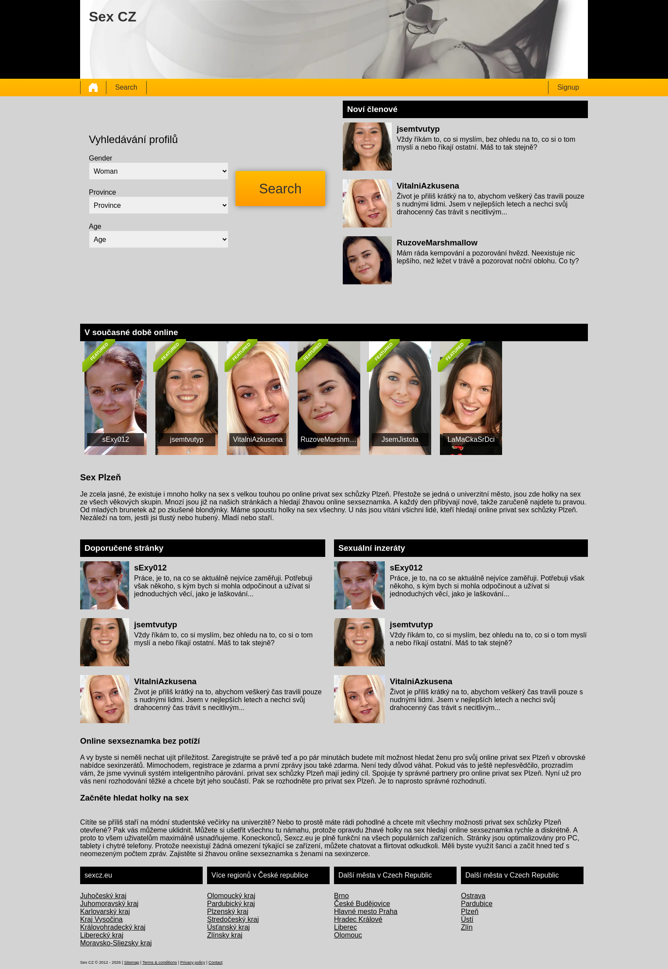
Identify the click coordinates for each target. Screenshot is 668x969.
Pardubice (476, 903)
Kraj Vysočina (101, 919)
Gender (100, 158)
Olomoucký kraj (231, 895)
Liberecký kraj (101, 935)
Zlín (467, 927)
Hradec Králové (358, 919)
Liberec (345, 927)
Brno (341, 895)
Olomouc (348, 935)
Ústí (467, 919)
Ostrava (473, 895)
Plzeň (469, 911)
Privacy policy (192, 962)
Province (102, 192)
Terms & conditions (159, 962)
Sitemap (131, 962)
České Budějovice (362, 903)
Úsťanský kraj (228, 927)
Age (95, 226)
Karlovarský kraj (105, 911)
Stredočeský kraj (233, 919)
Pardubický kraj (231, 903)
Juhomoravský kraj (109, 903)
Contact (215, 962)
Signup (568, 87)
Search (126, 87)
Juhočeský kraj (103, 895)
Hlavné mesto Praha (365, 911)
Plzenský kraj (227, 911)
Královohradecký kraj (112, 927)
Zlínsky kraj (225, 935)
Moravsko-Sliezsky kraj (116, 943)
